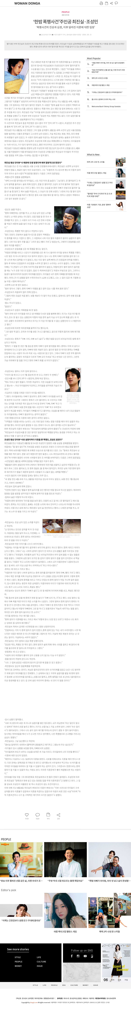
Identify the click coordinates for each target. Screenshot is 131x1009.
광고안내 (24, 998)
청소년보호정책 (111, 998)
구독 (119, 980)
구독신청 (18, 998)
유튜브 (85, 956)
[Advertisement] (37, 699)
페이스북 (71, 956)
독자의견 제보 (38, 998)
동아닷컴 (59, 998)
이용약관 (91, 998)
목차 (112, 980)
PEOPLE (65, 12)
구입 (126, 980)
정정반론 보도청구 (49, 998)
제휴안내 (85, 998)
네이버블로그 (92, 956)
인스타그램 (78, 956)
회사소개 (66, 998)
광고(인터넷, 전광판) (76, 998)
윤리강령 (31, 998)
